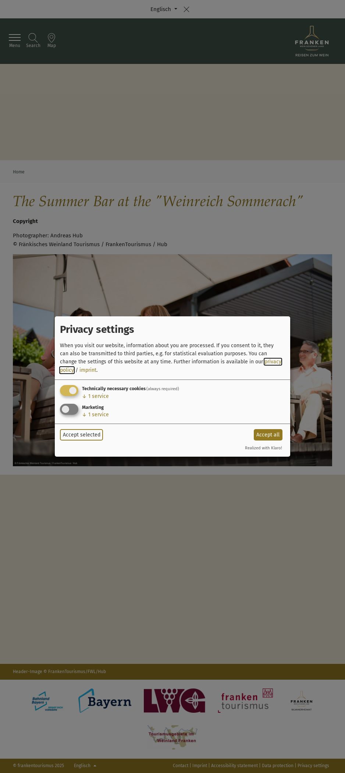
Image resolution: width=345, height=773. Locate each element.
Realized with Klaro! (263, 448)
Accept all (268, 435)
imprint (87, 370)
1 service (95, 396)
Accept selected (81, 435)
